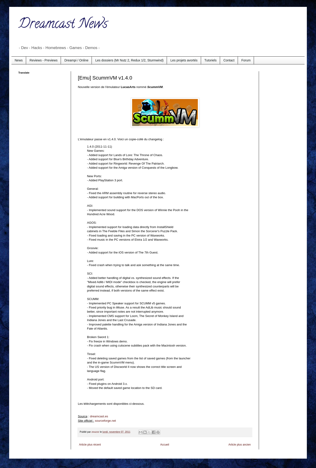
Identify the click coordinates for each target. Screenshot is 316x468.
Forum (246, 60)
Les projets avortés (183, 60)
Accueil (164, 444)
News (19, 60)
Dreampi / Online (76, 60)
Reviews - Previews (43, 60)
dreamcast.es (99, 416)
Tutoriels (210, 60)
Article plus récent (90, 444)
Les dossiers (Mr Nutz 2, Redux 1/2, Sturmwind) (129, 60)
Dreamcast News (63, 25)
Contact (228, 60)
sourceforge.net (105, 420)
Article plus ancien (240, 444)
